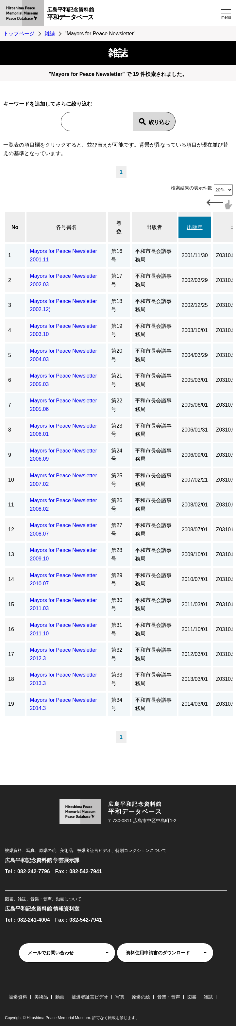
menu (226, 17)
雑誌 (49, 33)
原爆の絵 (141, 996)
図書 (191, 996)
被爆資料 (18, 996)
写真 (120, 996)
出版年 (195, 227)
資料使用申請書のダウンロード (158, 952)
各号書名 (66, 227)
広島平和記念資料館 (133, 14)
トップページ (19, 33)
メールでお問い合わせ (51, 952)
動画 (59, 996)
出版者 (154, 227)
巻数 (119, 227)
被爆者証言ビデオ (90, 996)
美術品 (41, 996)
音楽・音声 (168, 996)
